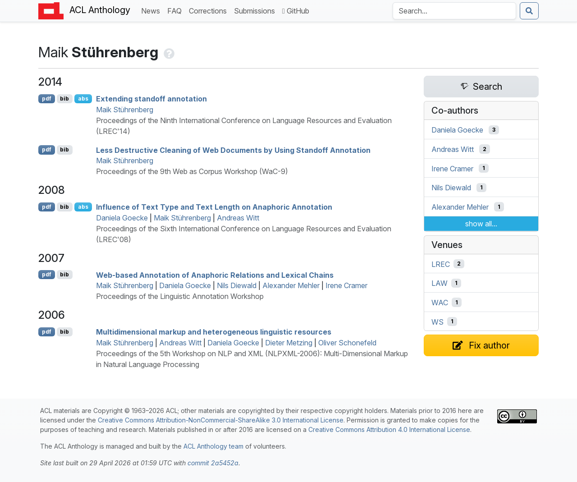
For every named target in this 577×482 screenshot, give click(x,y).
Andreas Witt (238, 217)
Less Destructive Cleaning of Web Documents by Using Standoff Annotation (233, 149)
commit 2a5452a (213, 463)
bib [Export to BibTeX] (64, 98)
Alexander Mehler (291, 285)
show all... (481, 223)
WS (437, 321)
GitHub (295, 10)
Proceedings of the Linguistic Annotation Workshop (180, 296)
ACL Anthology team (213, 446)
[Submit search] (529, 10)
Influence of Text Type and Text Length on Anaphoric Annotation (214, 206)
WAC (439, 302)
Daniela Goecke (122, 217)
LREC (440, 263)
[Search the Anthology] (454, 10)
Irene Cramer (346, 285)
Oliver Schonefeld (347, 342)
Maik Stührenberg (124, 109)
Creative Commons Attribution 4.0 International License (389, 429)
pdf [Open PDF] (46, 98)
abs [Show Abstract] (83, 98)
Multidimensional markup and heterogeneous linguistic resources (213, 331)
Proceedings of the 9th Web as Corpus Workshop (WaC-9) (192, 171)
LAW (439, 283)
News (152, 10)
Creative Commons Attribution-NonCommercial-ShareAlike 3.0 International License (220, 420)
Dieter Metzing (288, 342)
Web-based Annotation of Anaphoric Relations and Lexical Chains (215, 274)
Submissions (256, 10)
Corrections (209, 10)
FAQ (176, 10)
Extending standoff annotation (151, 98)
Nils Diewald (236, 285)
